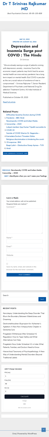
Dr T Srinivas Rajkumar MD (24, 6)
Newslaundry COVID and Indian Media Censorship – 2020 (21, 122)
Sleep (25, 153)
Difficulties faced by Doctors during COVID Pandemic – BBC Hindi (23, 116)
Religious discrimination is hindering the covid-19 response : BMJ (25, 141)
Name (9, 238)
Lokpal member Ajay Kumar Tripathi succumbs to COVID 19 (26, 128)
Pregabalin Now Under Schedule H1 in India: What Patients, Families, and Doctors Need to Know (23, 346)
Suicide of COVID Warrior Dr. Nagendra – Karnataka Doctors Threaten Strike (22, 135)
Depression (12, 153)
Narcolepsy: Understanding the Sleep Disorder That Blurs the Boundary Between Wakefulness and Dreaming (23, 316)
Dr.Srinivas (24, 59)
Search (5, 295)
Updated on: (24, 40)
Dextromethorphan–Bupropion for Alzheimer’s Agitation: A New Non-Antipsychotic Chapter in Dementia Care (22, 326)
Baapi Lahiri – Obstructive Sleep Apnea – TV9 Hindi (25, 147)
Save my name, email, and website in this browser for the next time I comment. (21, 268)
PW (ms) (7, 372)
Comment (10, 207)
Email (9, 246)
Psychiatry (19, 153)
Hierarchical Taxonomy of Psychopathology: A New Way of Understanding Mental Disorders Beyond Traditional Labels (23, 354)
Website (9, 255)
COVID (5, 153)
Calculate (24, 396)
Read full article (9, 102)
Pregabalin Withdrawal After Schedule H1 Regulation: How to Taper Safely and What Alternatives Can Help (20, 337)
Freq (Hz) (8, 380)
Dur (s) (7, 388)
